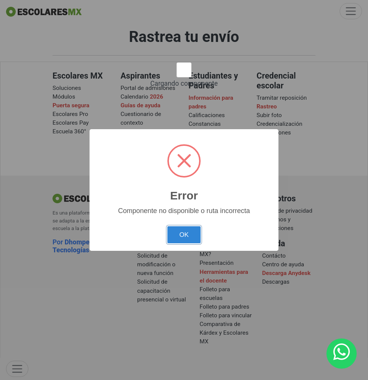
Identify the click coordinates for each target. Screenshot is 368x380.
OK (184, 234)
